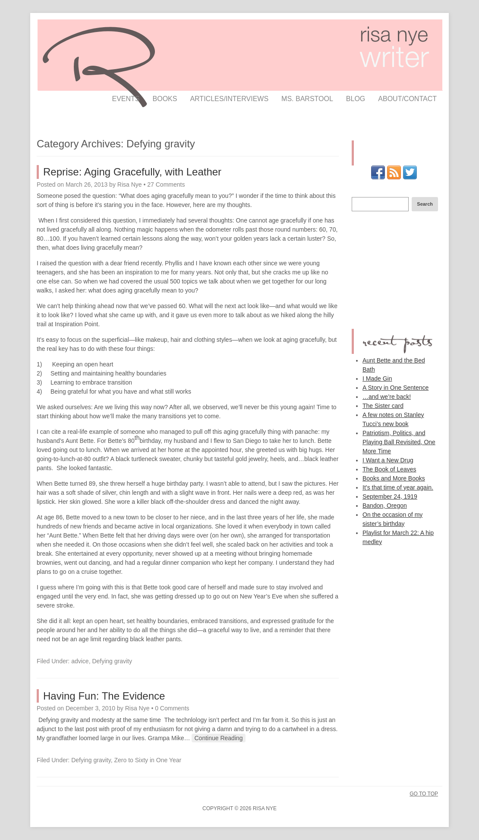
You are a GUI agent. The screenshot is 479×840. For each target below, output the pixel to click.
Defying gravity (112, 661)
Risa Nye (129, 184)
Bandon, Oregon (384, 505)
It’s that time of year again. (397, 487)
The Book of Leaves (389, 469)
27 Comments (166, 184)
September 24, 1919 (389, 496)
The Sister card (382, 405)
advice (79, 661)
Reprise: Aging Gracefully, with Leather (132, 172)
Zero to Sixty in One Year (148, 760)
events (126, 98)
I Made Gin (377, 378)
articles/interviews (229, 98)
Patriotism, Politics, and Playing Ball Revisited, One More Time (398, 442)
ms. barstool (307, 98)
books (165, 98)
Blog (355, 98)
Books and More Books (393, 478)
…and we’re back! (386, 396)
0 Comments (172, 708)
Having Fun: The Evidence (104, 696)
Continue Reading (218, 738)
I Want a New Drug (387, 460)
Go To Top (424, 794)
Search (425, 204)
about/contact (407, 98)
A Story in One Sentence (395, 387)
